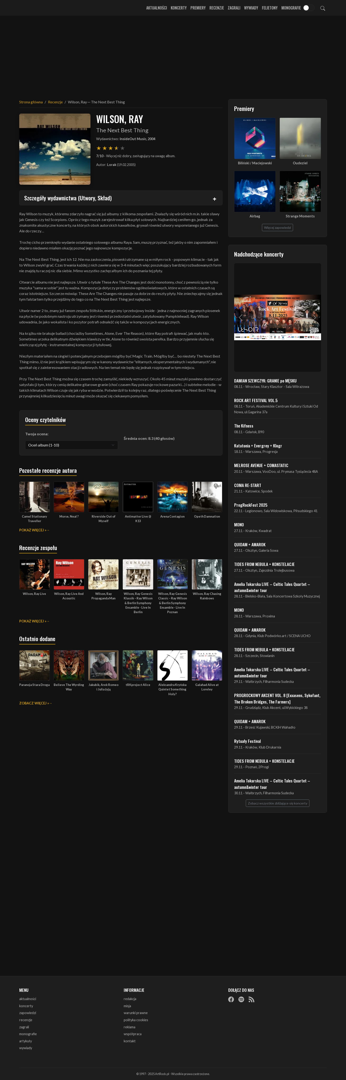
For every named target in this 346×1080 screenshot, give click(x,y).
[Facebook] (231, 999)
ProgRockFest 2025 (250, 505)
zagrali (24, 1027)
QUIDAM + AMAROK (249, 544)
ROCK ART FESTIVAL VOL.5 (256, 400)
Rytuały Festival (247, 741)
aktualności (27, 999)
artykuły (25, 1041)
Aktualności (156, 8)
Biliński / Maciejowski (255, 163)
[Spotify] (241, 999)
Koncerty (179, 8)
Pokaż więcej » (32, 530)
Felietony (270, 8)
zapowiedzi (27, 1013)
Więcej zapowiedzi (277, 227)
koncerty (26, 1006)
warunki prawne (136, 1013)
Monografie (291, 8)
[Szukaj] (322, 8)
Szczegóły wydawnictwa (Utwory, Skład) (68, 197)
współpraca (133, 1034)
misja (127, 1006)
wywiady (25, 1048)
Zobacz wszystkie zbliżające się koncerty (277, 803)
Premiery (198, 8)
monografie (28, 1034)
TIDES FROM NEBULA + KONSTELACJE (264, 564)
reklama (129, 1027)
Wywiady (251, 8)
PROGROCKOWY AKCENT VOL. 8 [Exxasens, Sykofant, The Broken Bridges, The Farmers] (277, 698)
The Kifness (243, 426)
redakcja (130, 999)
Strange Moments (300, 216)
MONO (239, 524)
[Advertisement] (173, 54)
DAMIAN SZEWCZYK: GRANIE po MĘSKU (265, 380)
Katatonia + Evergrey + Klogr (258, 445)
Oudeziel (300, 163)
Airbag (255, 216)
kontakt (130, 1041)
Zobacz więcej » (34, 703)
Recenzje (216, 8)
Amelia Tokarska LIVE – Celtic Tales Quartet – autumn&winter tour (272, 587)
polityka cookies (136, 1020)
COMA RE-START (247, 485)
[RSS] (251, 999)
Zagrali (234, 8)
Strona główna (31, 102)
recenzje (25, 1020)
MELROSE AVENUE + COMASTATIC (261, 465)
